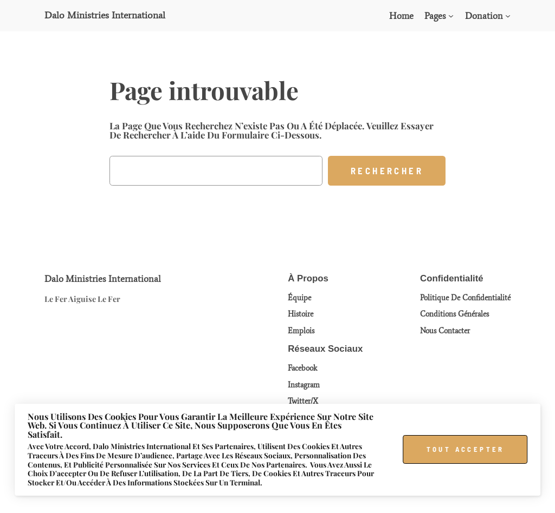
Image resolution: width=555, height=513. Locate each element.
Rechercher (387, 170)
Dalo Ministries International (104, 15)
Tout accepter (466, 449)
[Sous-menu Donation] (508, 15)
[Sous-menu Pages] (451, 15)
